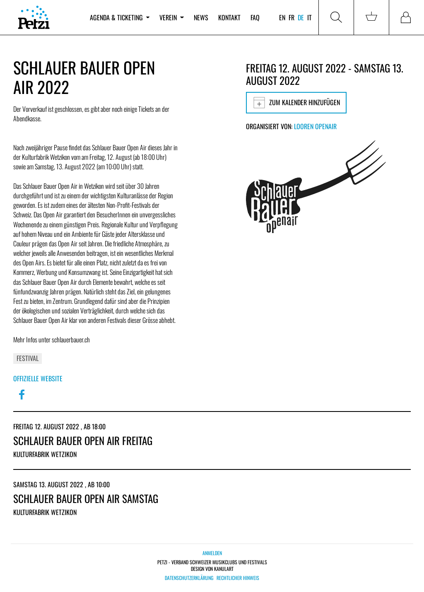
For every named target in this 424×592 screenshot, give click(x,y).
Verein (171, 17)
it (309, 17)
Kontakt (229, 17)
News (201, 17)
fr (291, 17)
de (301, 17)
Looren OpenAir (315, 126)
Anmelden (212, 552)
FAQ (255, 17)
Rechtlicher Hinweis (238, 578)
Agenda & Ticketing (119, 17)
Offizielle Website (38, 378)
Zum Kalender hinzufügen (296, 102)
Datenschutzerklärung (189, 578)
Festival (28, 358)
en (282, 17)
